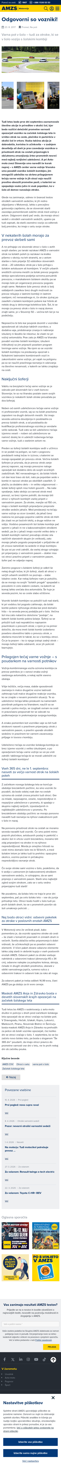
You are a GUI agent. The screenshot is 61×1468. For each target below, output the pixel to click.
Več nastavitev (30, 1461)
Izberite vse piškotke (30, 1442)
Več (6, 1112)
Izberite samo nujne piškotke (30, 1453)
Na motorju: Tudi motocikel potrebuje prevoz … (26, 1148)
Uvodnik (9, 1374)
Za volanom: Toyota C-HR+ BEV (23, 1193)
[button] (9, 96)
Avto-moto (10, 1377)
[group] (30, 95)
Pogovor (9, 1381)
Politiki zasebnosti (43, 1340)
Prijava (52, 1346)
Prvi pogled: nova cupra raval (22, 1105)
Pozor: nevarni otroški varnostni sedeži (27, 1126)
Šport (7, 1385)
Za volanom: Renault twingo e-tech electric (29, 1172)
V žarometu (9, 1369)
